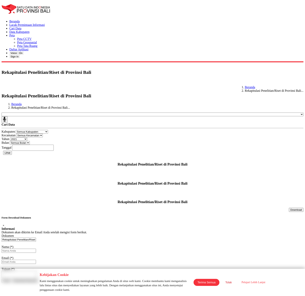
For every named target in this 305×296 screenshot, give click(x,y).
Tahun (5, 139)
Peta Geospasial (27, 42)
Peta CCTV (24, 39)
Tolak (228, 282)
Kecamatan (9, 135)
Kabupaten (8, 131)
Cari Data (15, 28)
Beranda (14, 21)
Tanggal (6, 147)
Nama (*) (7, 246)
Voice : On (17, 53)
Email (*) (7, 258)
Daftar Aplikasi (18, 49)
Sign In (15, 56)
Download (296, 209)
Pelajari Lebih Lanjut (253, 282)
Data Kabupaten (19, 31)
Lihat (7, 152)
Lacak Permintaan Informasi (27, 24)
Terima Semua (206, 282)
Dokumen (8, 235)
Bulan (5, 142)
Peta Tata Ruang (27, 46)
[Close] (3, 225)
